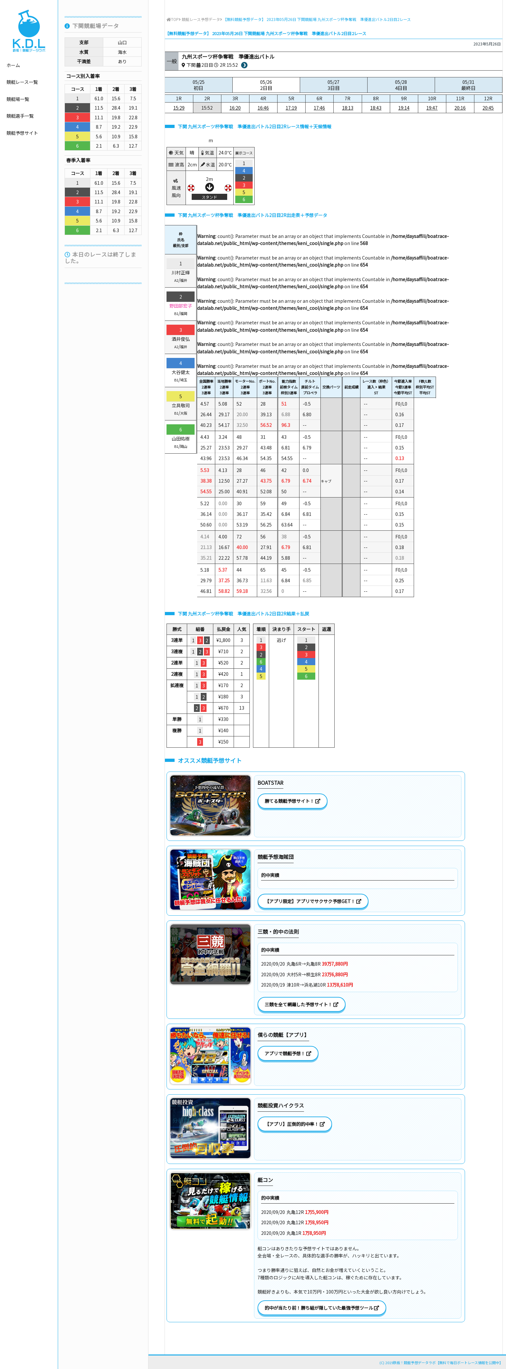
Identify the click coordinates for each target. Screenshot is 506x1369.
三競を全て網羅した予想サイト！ (302, 1004)
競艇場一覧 (17, 99)
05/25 (199, 85)
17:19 (291, 107)
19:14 (404, 107)
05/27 (334, 85)
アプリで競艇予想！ (288, 1053)
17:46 (319, 107)
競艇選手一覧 (20, 116)
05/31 (469, 85)
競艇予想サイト (22, 133)
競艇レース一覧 (22, 82)
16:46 (263, 107)
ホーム (13, 65)
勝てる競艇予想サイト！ (292, 801)
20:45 (488, 107)
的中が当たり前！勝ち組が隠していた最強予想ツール (322, 1308)
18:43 (375, 107)
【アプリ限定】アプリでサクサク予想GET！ (313, 901)
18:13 (347, 107)
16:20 (235, 107)
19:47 (432, 107)
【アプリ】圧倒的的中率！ (295, 1124)
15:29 (179, 107)
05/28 (401, 85)
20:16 (460, 107)
